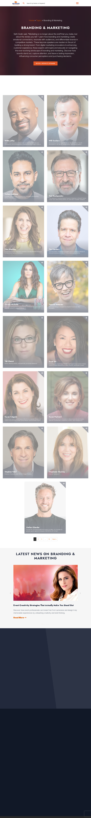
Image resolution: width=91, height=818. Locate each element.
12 (49, 539)
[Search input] (50, 3)
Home (31, 20)
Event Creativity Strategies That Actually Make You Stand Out (43, 605)
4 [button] (46, 623)
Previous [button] (11, 593)
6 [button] (48, 623)
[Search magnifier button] (23, 3)
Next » (54, 539)
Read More (19, 617)
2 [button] (43, 623)
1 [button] (42, 623)
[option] (45, 592)
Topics (39, 20)
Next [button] (81, 593)
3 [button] (44, 623)
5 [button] (47, 623)
